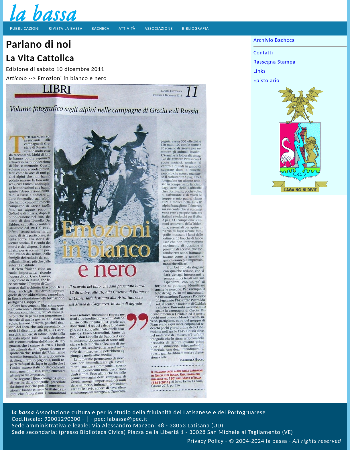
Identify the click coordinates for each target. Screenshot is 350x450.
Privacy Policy (205, 441)
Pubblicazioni (25, 28)
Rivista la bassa (65, 28)
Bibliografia (195, 28)
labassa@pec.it (127, 419)
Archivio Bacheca (274, 40)
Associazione (159, 28)
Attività (127, 28)
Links (259, 71)
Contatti (263, 53)
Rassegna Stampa (274, 62)
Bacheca (100, 28)
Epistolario (266, 80)
